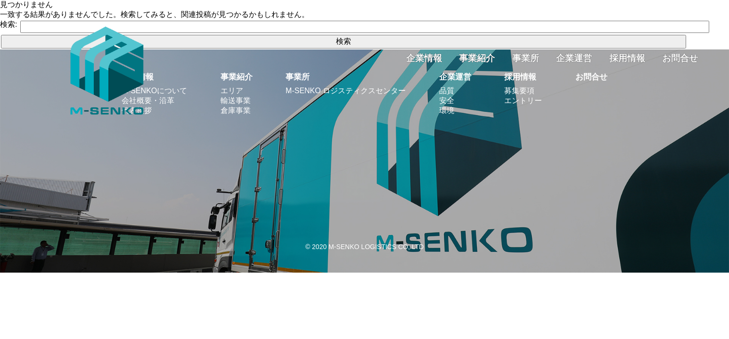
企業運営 (574, 58)
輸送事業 (236, 101)
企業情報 (424, 58)
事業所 (525, 58)
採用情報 (627, 58)
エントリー (523, 101)
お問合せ (680, 58)
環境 (446, 110)
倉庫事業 (236, 110)
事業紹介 (477, 58)
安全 (446, 101)
